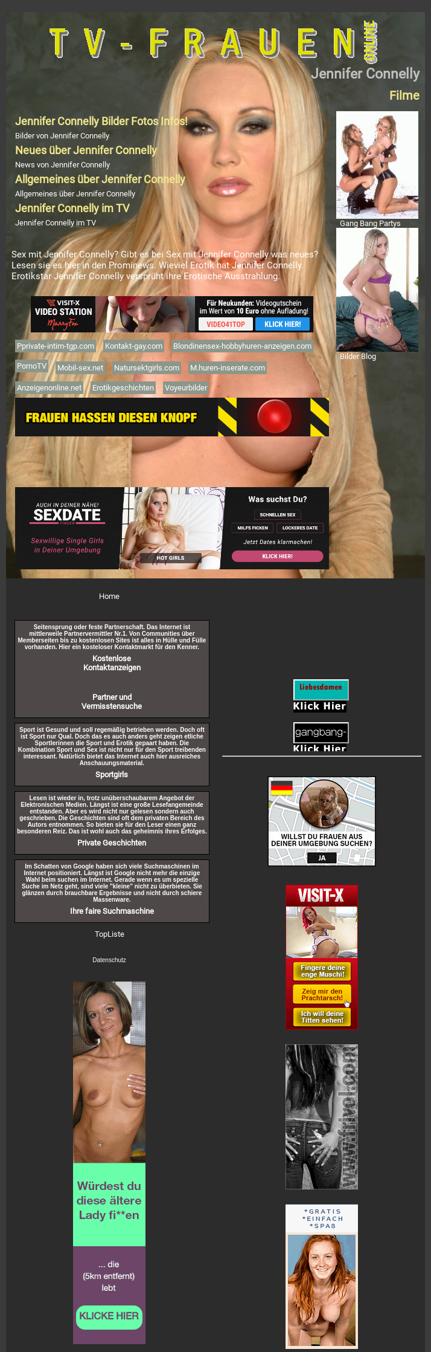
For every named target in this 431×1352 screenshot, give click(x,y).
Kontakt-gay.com (133, 346)
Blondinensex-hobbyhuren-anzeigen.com (242, 346)
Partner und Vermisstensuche (111, 702)
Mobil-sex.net (80, 367)
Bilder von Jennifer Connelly (62, 135)
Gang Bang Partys (370, 223)
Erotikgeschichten (123, 387)
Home (109, 596)
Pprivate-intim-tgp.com (55, 346)
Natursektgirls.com (146, 367)
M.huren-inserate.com (227, 367)
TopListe (109, 934)
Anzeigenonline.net (49, 387)
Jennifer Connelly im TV (55, 222)
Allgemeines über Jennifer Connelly (75, 193)
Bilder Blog (358, 356)
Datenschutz (109, 960)
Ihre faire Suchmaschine (112, 911)
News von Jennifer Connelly (62, 164)
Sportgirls (111, 774)
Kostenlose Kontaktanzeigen (112, 663)
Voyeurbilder (186, 387)
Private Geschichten (111, 842)
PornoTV (31, 365)
